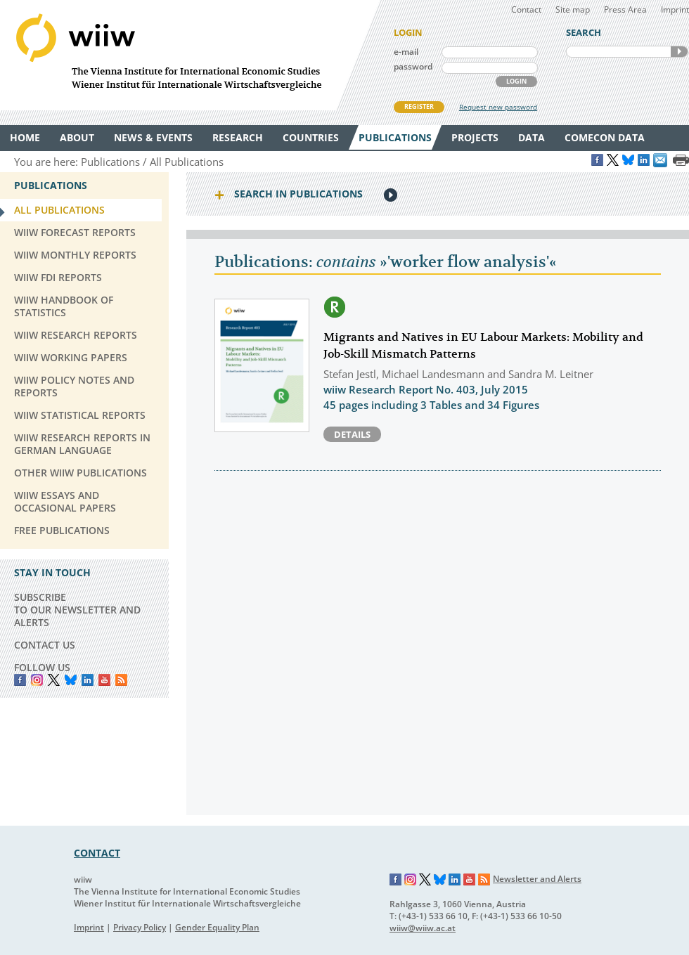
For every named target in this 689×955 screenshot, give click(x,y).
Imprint (675, 9)
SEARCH (679, 51)
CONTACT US (44, 644)
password (413, 66)
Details (352, 434)
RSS (121, 680)
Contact (526, 9)
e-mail (406, 52)
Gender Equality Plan (217, 927)
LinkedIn (88, 680)
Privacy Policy (139, 927)
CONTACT (97, 852)
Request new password (498, 107)
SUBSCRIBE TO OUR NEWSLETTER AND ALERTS (77, 609)
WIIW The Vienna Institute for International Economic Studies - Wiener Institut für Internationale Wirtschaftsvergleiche (190, 55)
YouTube (104, 680)
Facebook (20, 680)
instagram (37, 680)
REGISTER (419, 106)
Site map (572, 9)
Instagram (410, 879)
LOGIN (516, 81)
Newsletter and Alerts (537, 879)
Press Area (625, 9)
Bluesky (71, 680)
